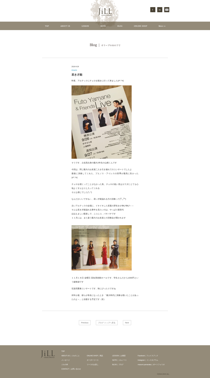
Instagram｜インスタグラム (148, 360)
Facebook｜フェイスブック (148, 356)
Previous (84, 323)
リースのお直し (92, 364)
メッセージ (65, 360)
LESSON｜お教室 (119, 356)
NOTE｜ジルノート (119, 360)
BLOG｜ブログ (117, 364)
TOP (63, 351)
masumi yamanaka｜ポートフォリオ (151, 364)
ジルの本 (64, 364)
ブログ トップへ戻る (106, 323)
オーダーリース (92, 360)
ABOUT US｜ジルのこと (70, 356)
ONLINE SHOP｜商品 (95, 356)
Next (127, 323)
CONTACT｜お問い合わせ (71, 369)
